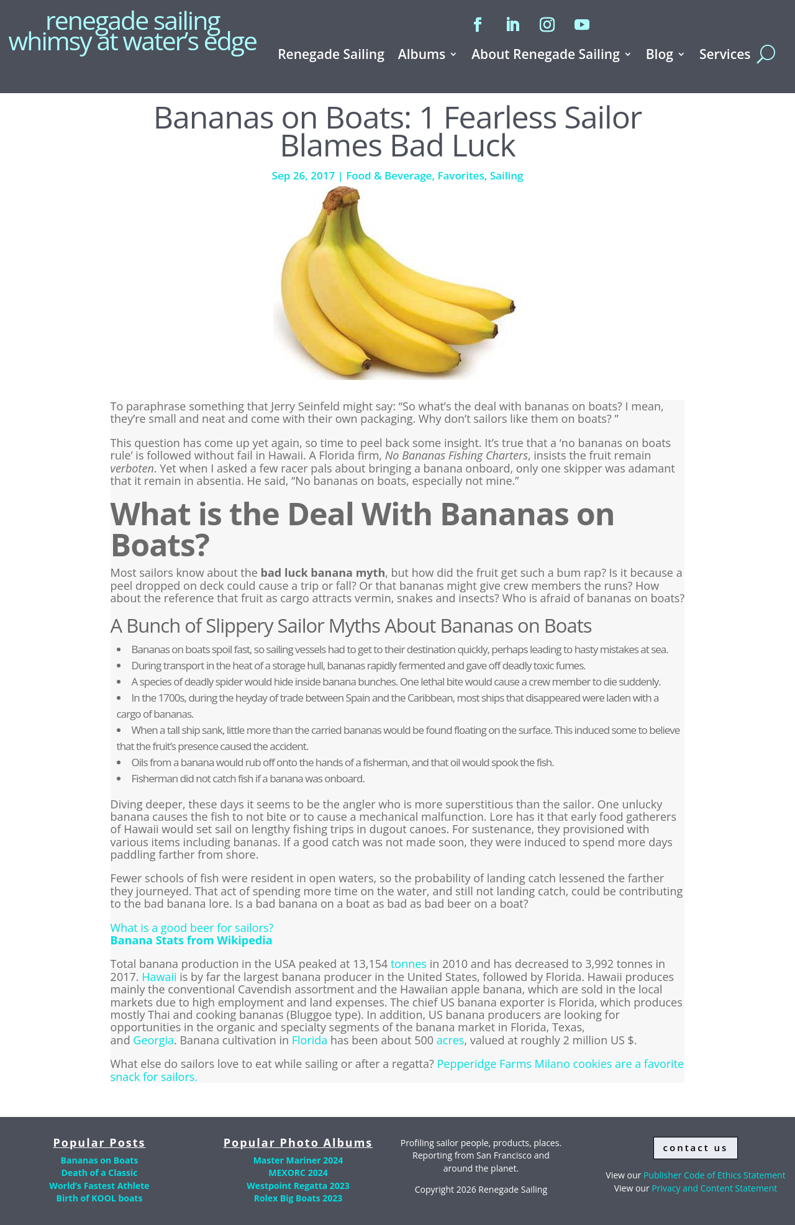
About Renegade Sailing (545, 56)
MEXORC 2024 (297, 1172)
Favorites (460, 175)
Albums (421, 56)
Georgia (153, 1040)
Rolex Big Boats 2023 (298, 1198)
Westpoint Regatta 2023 (298, 1185)
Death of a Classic (99, 1172)
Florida (310, 1040)
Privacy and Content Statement (714, 1188)
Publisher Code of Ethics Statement (714, 1175)
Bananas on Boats (100, 1160)
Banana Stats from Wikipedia (192, 940)
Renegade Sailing (331, 56)
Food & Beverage (389, 175)
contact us (696, 1147)
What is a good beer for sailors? (192, 927)
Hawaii (159, 976)
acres (451, 1040)
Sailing (507, 175)
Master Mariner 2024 (298, 1160)
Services (725, 56)
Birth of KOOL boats (100, 1198)
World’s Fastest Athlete (99, 1185)
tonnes (409, 963)
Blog (659, 56)
